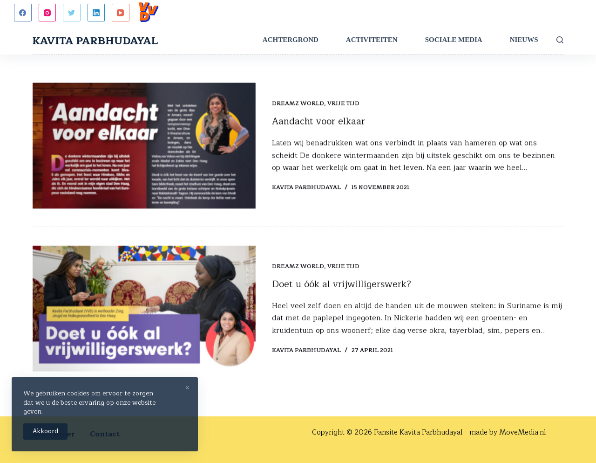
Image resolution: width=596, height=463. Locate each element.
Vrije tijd (343, 104)
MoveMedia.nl (522, 432)
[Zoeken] (559, 39)
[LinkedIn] (96, 12)
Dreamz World (298, 104)
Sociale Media (453, 39)
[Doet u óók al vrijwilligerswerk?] (144, 310)
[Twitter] (72, 12)
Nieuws (524, 39)
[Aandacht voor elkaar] (144, 146)
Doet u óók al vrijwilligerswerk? (341, 286)
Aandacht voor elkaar (318, 122)
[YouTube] (120, 12)
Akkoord (45, 431)
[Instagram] (47, 12)
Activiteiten (372, 39)
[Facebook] (23, 12)
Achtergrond (290, 39)
